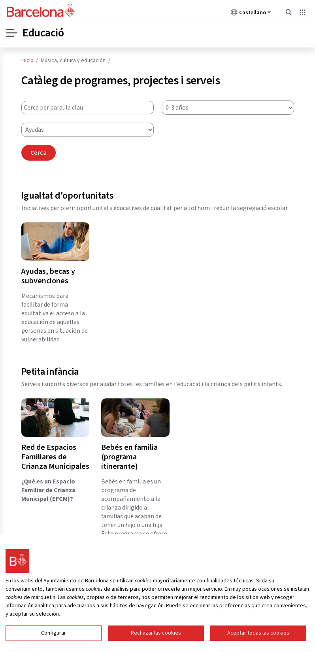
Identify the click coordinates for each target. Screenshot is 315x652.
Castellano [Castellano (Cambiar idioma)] (251, 14)
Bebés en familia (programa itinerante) (129, 457)
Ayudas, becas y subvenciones (48, 276)
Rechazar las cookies (156, 633)
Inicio (27, 60)
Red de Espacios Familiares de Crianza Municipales (55, 457)
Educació (43, 33)
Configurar (53, 633)
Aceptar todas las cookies (258, 633)
